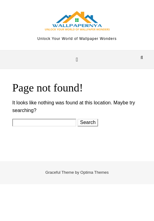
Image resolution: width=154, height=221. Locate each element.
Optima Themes (94, 172)
